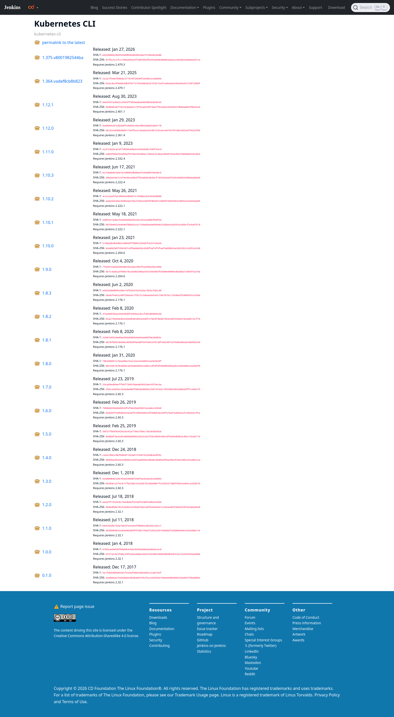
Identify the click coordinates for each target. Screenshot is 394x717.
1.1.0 (46, 528)
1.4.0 (46, 457)
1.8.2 (46, 316)
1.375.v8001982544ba (62, 57)
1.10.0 (48, 246)
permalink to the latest (63, 42)
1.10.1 (48, 222)
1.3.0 (46, 481)
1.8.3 (46, 293)
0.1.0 (46, 575)
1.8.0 (46, 363)
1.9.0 (46, 269)
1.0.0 (46, 552)
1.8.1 (46, 340)
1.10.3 (48, 175)
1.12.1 (48, 105)
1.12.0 (48, 128)
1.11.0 (48, 152)
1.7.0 (46, 387)
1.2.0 (46, 504)
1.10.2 (48, 199)
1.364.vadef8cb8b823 (62, 81)
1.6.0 (46, 410)
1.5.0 (46, 434)
